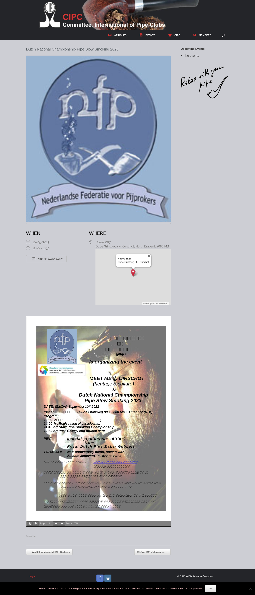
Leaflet (146, 303)
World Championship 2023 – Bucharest (49, 552)
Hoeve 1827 (103, 242)
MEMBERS (202, 35)
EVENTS (147, 35)
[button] (223, 35)
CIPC (174, 35)
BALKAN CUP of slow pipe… (152, 552)
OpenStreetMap (160, 303)
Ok (210, 588)
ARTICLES (117, 35)
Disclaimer (194, 576)
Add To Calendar (46, 258)
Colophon (208, 576)
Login (32, 576)
